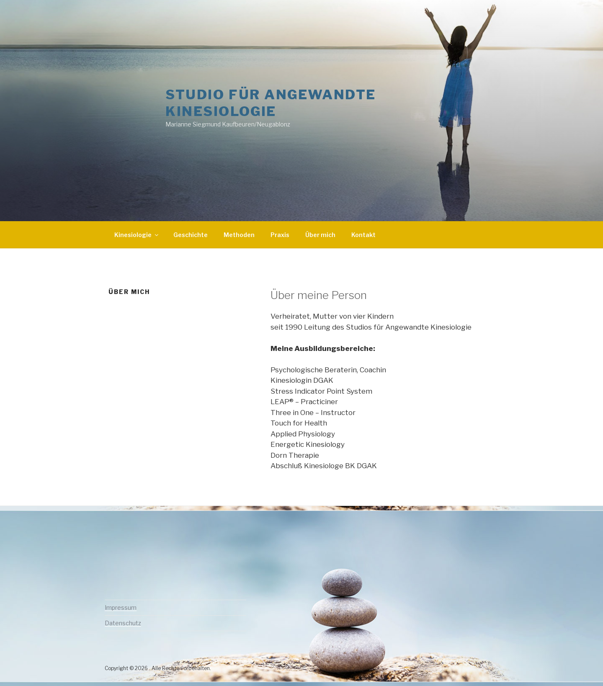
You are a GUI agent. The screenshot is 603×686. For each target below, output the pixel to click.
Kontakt (363, 234)
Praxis (280, 234)
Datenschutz (123, 623)
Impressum (121, 607)
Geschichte (190, 234)
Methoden (239, 234)
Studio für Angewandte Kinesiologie (270, 102)
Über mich (320, 234)
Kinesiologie (137, 234)
